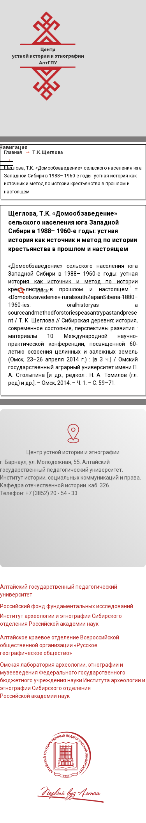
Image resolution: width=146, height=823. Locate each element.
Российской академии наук (35, 696)
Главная (13, 152)
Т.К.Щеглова (47, 152)
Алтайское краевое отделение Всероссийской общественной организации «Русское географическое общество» (59, 645)
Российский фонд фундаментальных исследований (66, 606)
